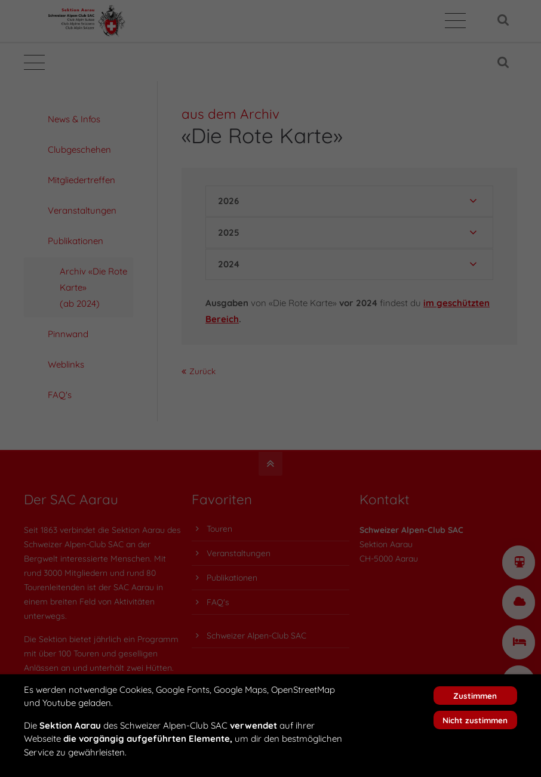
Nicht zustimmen (475, 720)
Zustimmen (475, 695)
